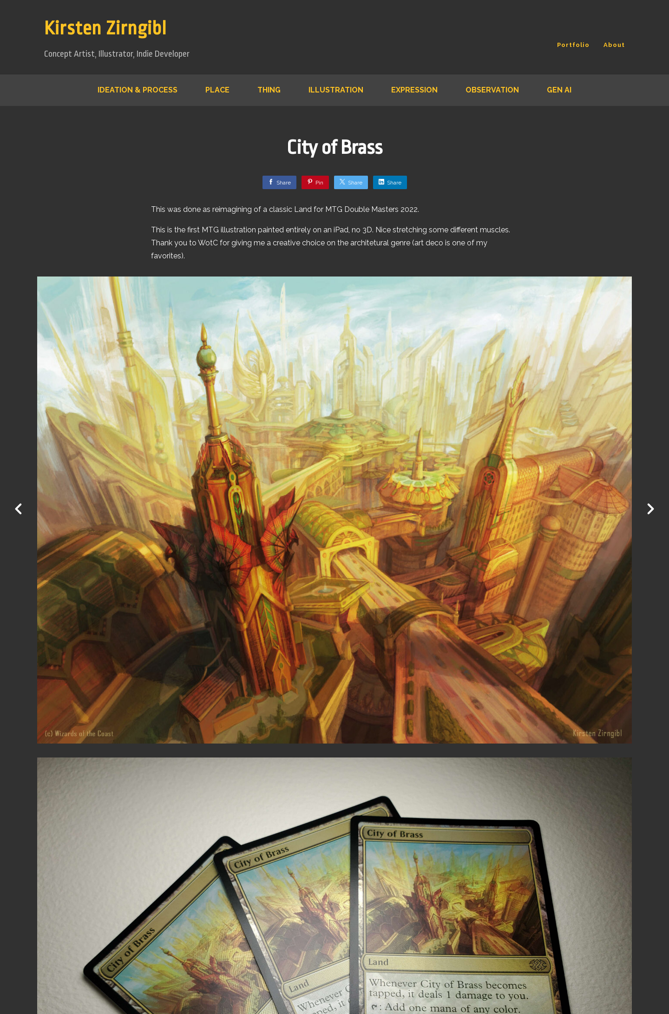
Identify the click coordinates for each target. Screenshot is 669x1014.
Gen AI (559, 90)
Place (217, 90)
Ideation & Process (137, 90)
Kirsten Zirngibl (105, 28)
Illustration (335, 90)
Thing (269, 90)
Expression (414, 90)
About (614, 44)
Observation (492, 90)
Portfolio (573, 44)
